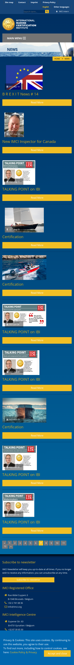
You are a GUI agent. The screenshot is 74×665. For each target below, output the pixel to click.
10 (57, 542)
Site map (9, 2)
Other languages (61, 7)
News (67, 59)
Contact (22, 2)
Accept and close (57, 653)
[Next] (11, 546)
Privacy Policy (49, 2)
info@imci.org (15, 606)
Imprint (34, 2)
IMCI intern (62, 11)
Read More (37, 102)
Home (57, 59)
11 (63, 542)
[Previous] (4, 543)
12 (5, 546)
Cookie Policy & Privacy (23, 652)
